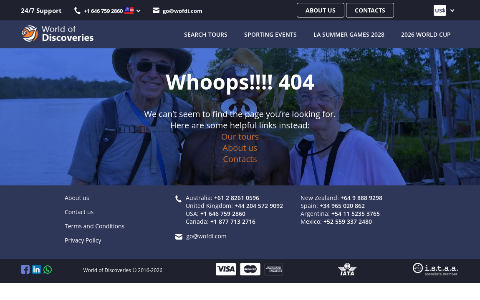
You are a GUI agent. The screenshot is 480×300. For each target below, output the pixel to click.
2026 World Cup (426, 34)
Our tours (240, 136)
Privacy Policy (83, 240)
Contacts (370, 10)
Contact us (79, 212)
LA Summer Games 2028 (348, 34)
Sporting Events (270, 34)
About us (321, 10)
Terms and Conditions (94, 226)
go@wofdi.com (177, 11)
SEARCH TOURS (205, 34)
